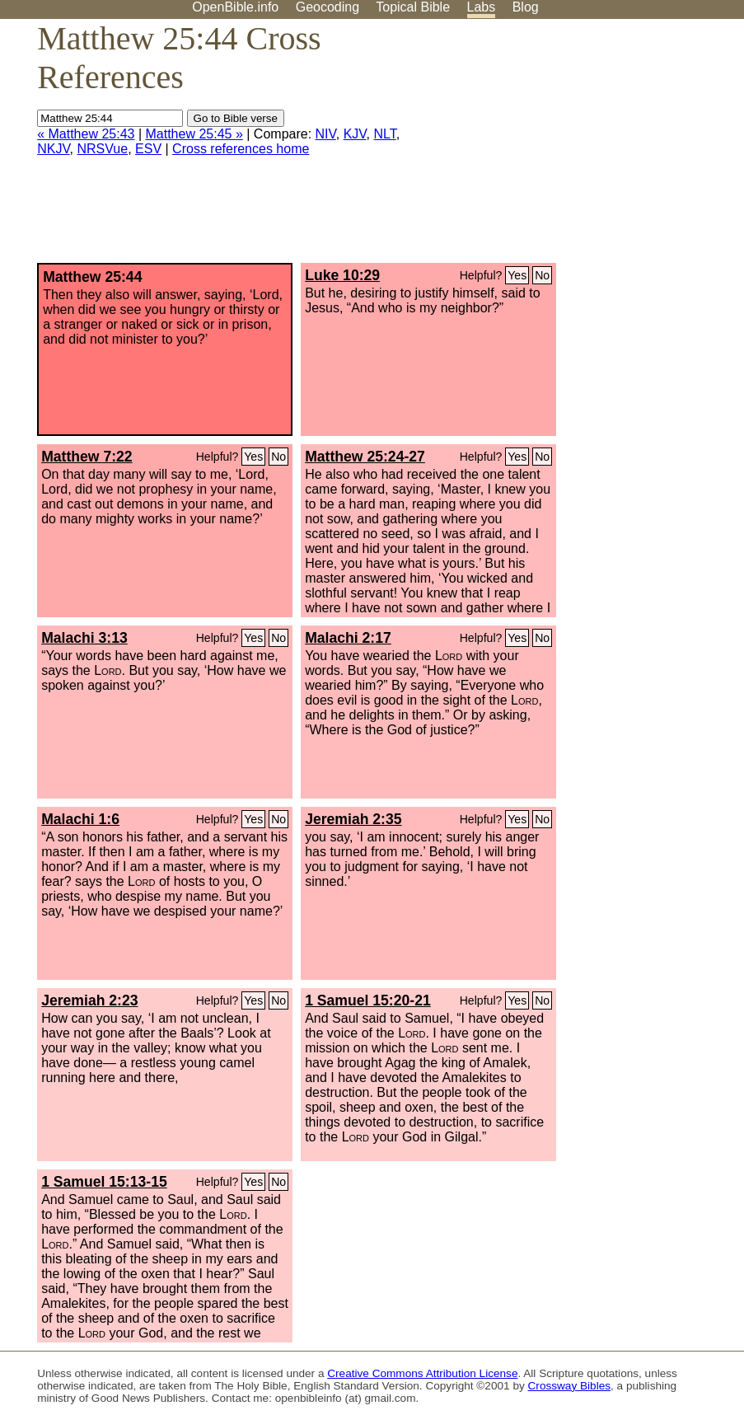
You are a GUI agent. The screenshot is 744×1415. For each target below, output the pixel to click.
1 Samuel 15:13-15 (104, 1182)
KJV (355, 134)
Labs (481, 7)
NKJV (53, 149)
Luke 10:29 (342, 275)
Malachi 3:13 (84, 638)
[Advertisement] (578, 147)
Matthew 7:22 (86, 456)
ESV (148, 149)
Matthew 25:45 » (194, 134)
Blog (525, 7)
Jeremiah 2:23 (89, 1000)
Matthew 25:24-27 (365, 456)
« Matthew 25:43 (85, 134)
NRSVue (102, 149)
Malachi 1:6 (80, 819)
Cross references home (240, 149)
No (542, 275)
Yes (517, 275)
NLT (384, 134)
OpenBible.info (235, 7)
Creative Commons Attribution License (422, 1373)
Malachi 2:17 (348, 638)
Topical (413, 7)
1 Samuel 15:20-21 (368, 1000)
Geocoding (327, 7)
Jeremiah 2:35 (353, 819)
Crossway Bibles (569, 1386)
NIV (326, 134)
